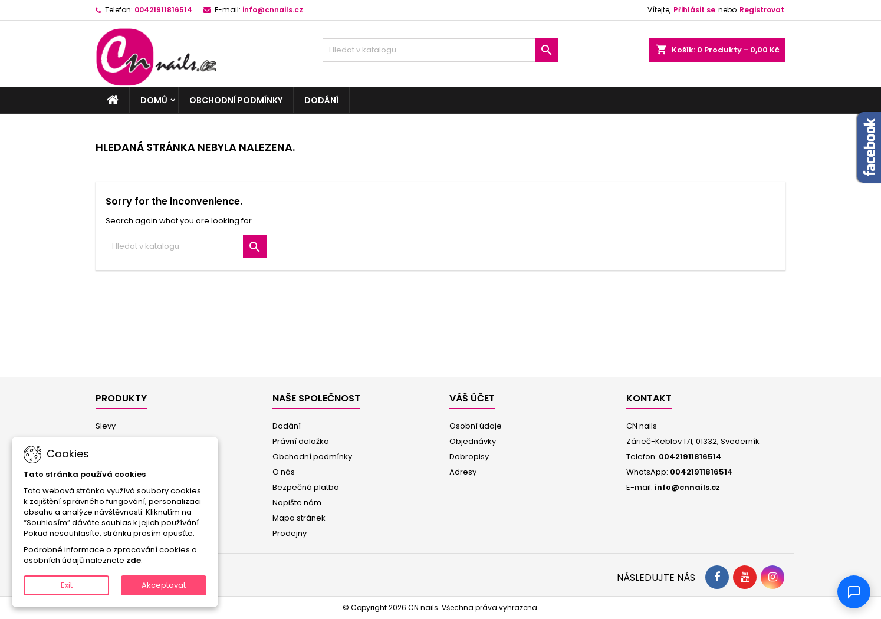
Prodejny (289, 533)
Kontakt (649, 398)
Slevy (106, 426)
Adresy (462, 472)
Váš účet (472, 398)
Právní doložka (300, 441)
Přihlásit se (694, 10)
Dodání (321, 100)
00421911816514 (163, 10)
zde (133, 560)
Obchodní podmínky (235, 100)
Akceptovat (164, 585)
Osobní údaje (475, 426)
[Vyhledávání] (440, 50)
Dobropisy (469, 456)
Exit (67, 585)
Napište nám (296, 502)
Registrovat (761, 10)
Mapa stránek (299, 517)
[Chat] (853, 591)
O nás (283, 472)
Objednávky (472, 441)
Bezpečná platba (305, 487)
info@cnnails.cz (272, 10)
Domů (153, 100)
